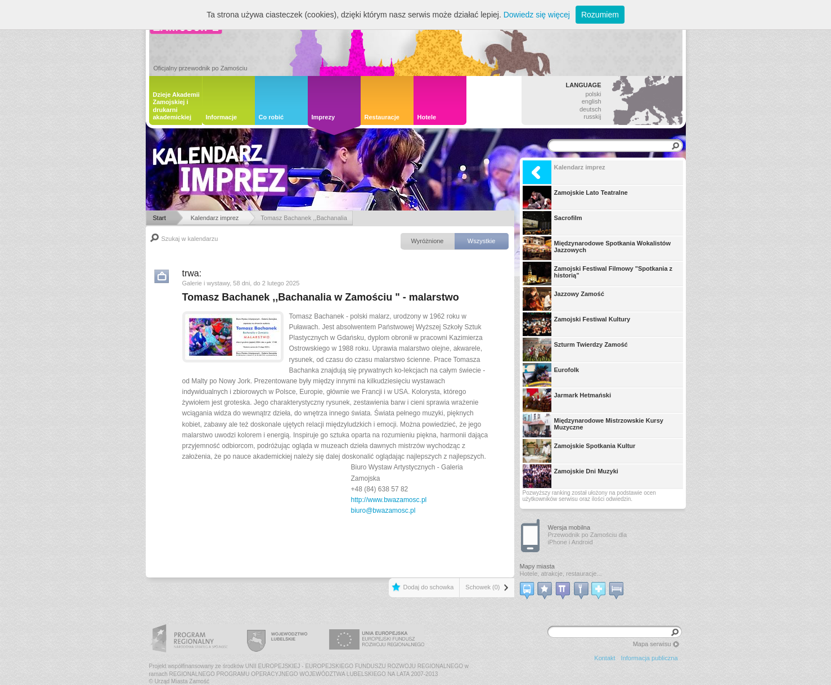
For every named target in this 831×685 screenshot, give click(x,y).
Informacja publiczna (649, 658)
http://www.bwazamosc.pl (389, 500)
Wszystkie (482, 241)
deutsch (590, 109)
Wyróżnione (427, 241)
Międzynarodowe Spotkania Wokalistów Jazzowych (597, 248)
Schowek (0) (482, 587)
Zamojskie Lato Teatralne (575, 197)
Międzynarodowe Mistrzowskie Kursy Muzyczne (593, 425)
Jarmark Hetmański (567, 400)
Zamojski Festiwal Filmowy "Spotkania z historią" (598, 273)
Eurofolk (551, 375)
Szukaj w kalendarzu (189, 238)
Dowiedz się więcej (537, 14)
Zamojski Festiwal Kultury (577, 324)
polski (593, 94)
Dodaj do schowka (428, 587)
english (591, 101)
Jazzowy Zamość (563, 299)
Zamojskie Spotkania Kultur (579, 451)
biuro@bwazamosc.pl (383, 510)
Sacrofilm (552, 223)
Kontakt (604, 658)
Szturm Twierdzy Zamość (575, 349)
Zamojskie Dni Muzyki (570, 476)
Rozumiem (600, 14)
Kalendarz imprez (564, 172)
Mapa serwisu (652, 644)
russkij (592, 116)
